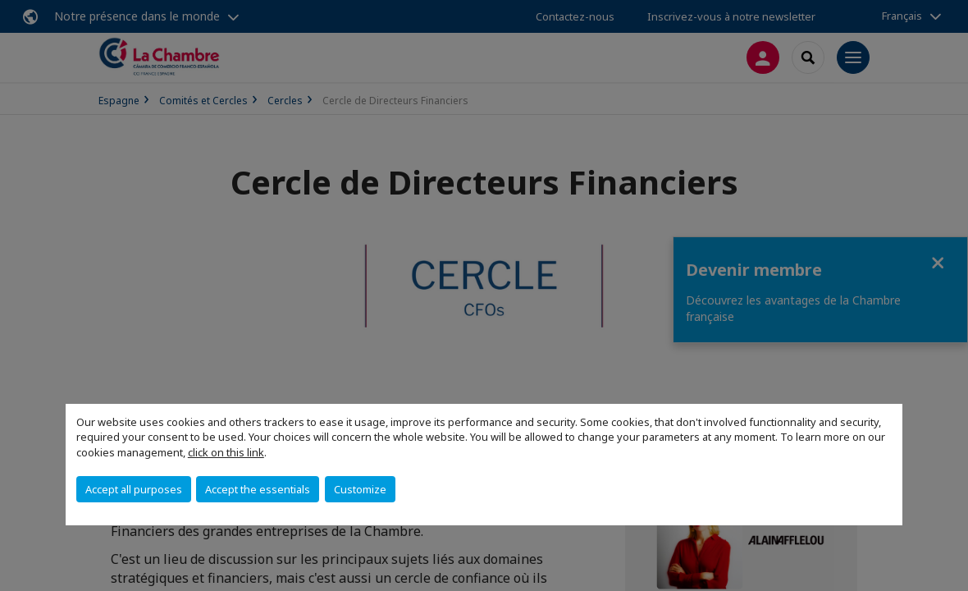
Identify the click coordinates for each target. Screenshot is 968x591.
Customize (360, 489)
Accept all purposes (133, 489)
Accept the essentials (257, 489)
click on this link (226, 452)
